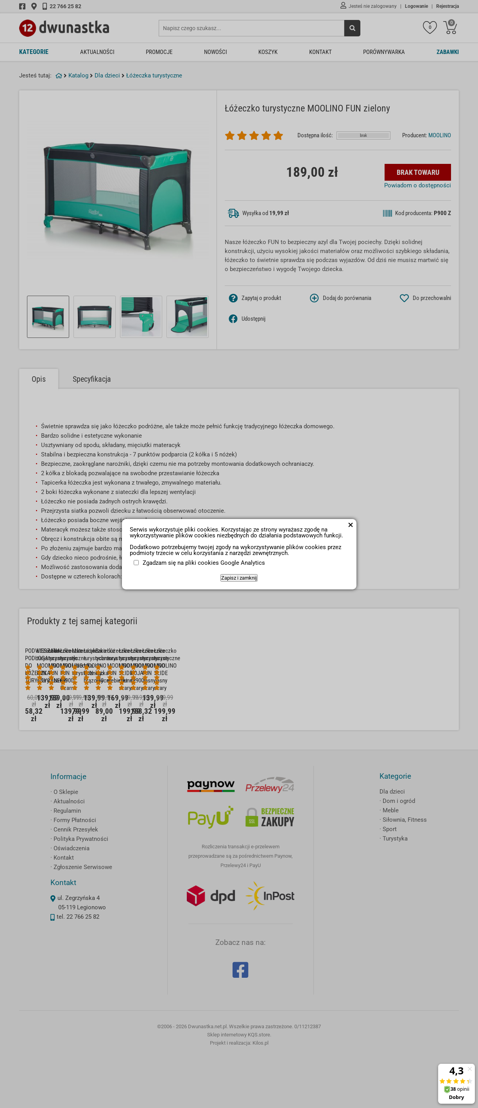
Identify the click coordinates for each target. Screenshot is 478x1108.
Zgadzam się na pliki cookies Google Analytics (204, 562)
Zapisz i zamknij (239, 578)
